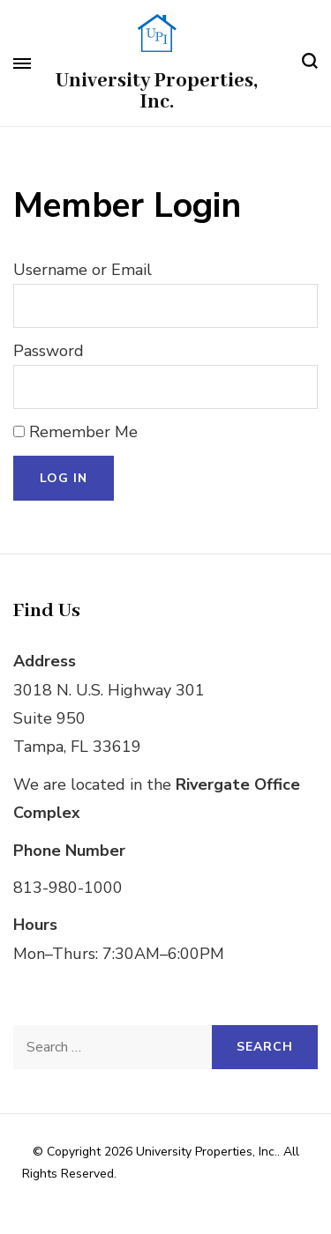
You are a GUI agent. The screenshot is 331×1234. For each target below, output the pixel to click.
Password (48, 350)
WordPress (226, 1196)
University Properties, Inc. (157, 92)
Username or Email (82, 269)
